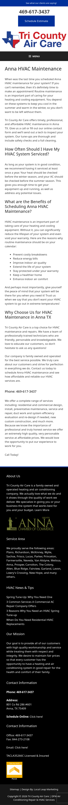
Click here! (36, 716)
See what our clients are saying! (41, 3)
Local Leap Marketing (46, 789)
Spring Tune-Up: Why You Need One (29, 597)
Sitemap (14, 789)
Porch (14, 779)
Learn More (42, 510)
